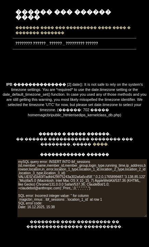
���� (100, 144)
